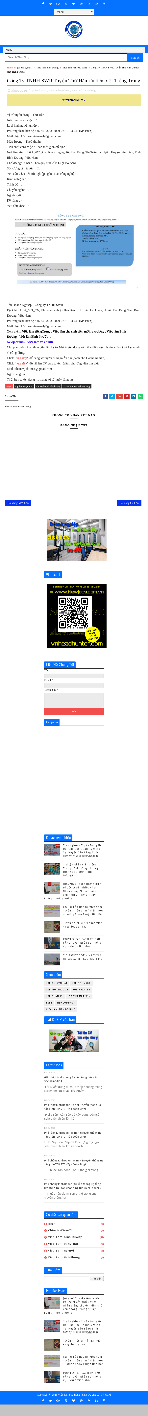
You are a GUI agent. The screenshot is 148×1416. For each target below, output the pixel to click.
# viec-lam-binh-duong (48, 394)
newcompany (66, 1014)
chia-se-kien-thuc (62, 1242)
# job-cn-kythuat (23, 394)
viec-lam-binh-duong (48, 67)
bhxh (52, 1235)
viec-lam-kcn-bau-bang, (83, 98)
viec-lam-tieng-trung (60, 1020)
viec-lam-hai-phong (64, 1268)
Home (10, 67)
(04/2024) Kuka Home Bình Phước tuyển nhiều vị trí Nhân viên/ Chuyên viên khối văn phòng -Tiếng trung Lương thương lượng (74, 903)
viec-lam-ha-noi (61, 1262)
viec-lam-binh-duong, (59, 98)
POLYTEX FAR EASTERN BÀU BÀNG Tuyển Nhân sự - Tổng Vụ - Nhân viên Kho (82, 954)
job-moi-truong (57, 1001)
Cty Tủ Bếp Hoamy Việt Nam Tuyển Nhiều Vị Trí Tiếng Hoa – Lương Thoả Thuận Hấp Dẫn (83, 922)
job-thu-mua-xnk (79, 1007)
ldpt (49, 1014)
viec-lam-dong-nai (63, 1255)
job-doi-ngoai (81, 994)
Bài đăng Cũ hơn (129, 513)
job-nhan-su (81, 1001)
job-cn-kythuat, (40, 98)
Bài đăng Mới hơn (18, 513)
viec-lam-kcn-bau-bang (75, 67)
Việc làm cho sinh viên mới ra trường (78, 339)
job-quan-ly (54, 1007)
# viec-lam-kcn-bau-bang (77, 394)
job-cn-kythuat (24, 67)
